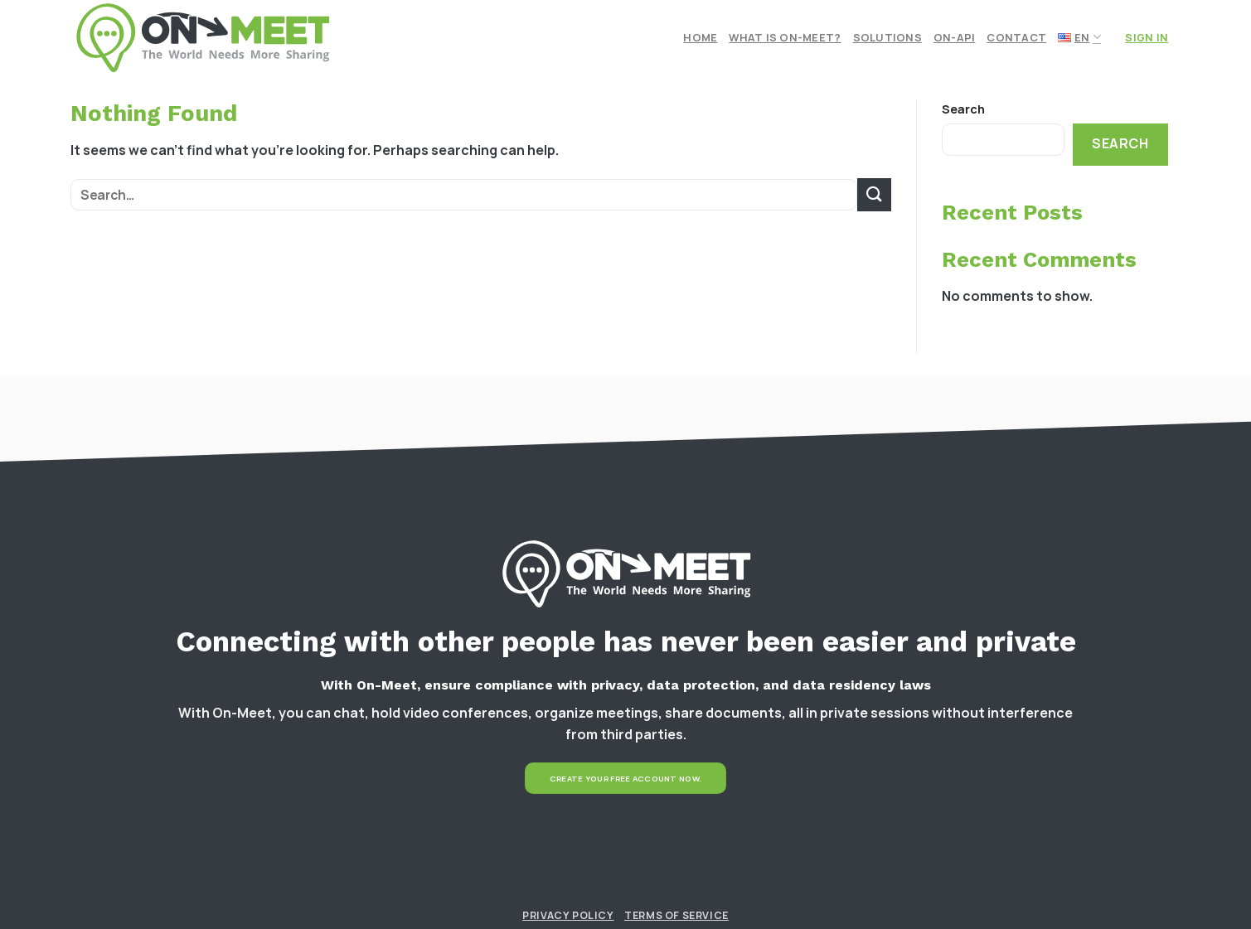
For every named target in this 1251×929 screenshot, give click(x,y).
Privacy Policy (568, 915)
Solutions (887, 37)
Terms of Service (676, 915)
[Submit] (873, 194)
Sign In (1146, 37)
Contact (1016, 37)
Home (700, 37)
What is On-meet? (785, 37)
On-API (954, 37)
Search (963, 109)
